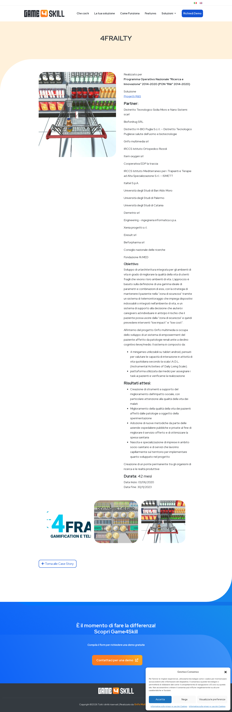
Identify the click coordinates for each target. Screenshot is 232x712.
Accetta (160, 699)
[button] (225, 672)
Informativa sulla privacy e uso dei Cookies (169, 706)
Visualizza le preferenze (212, 699)
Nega (184, 699)
